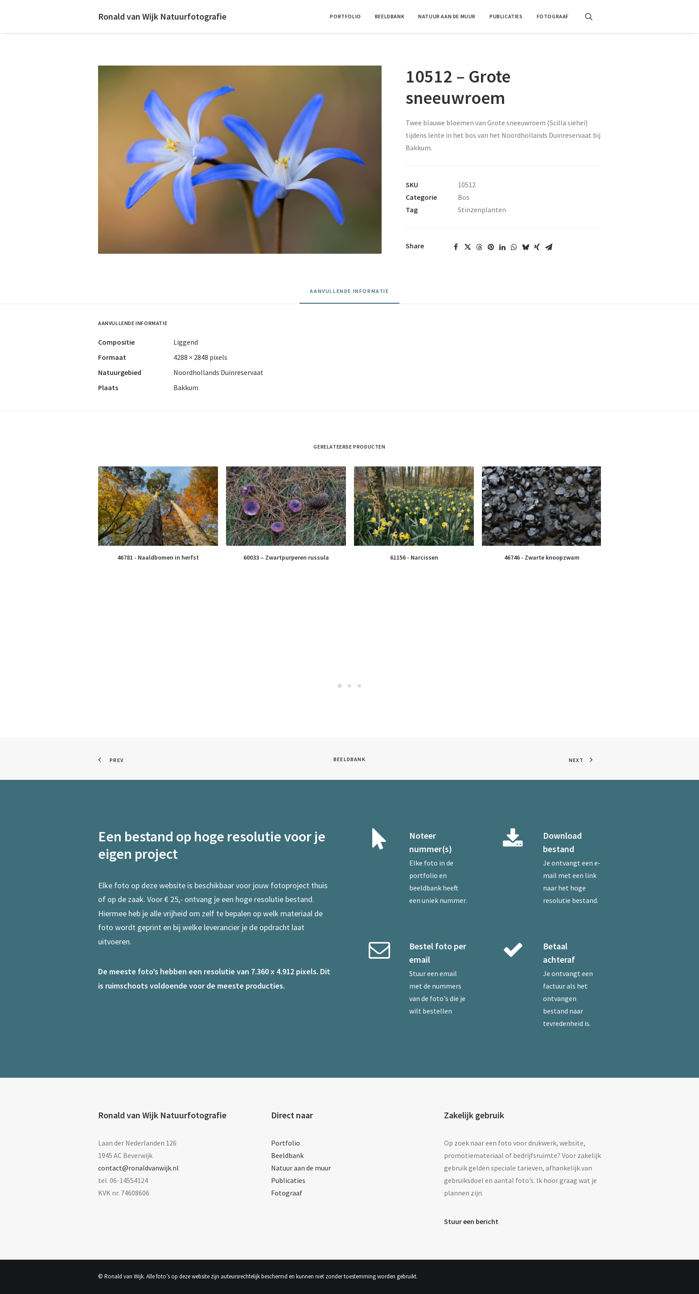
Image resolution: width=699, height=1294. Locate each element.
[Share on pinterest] (490, 247)
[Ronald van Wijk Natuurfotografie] (162, 16)
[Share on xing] (537, 247)
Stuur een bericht (471, 1221)
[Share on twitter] (467, 247)
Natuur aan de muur (447, 16)
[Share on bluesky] (525, 247)
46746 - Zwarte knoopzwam (542, 557)
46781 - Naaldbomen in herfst (158, 557)
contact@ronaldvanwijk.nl (138, 1167)
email (448, 973)
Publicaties (506, 16)
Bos (463, 197)
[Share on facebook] (456, 247)
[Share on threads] (479, 247)
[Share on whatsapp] (514, 247)
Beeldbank (389, 16)
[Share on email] (548, 247)
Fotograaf (553, 16)
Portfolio (345, 16)
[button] (593, 16)
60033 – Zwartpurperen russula (286, 557)
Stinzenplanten (482, 209)
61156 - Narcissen (414, 557)
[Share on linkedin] (502, 247)
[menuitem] (345, 16)
